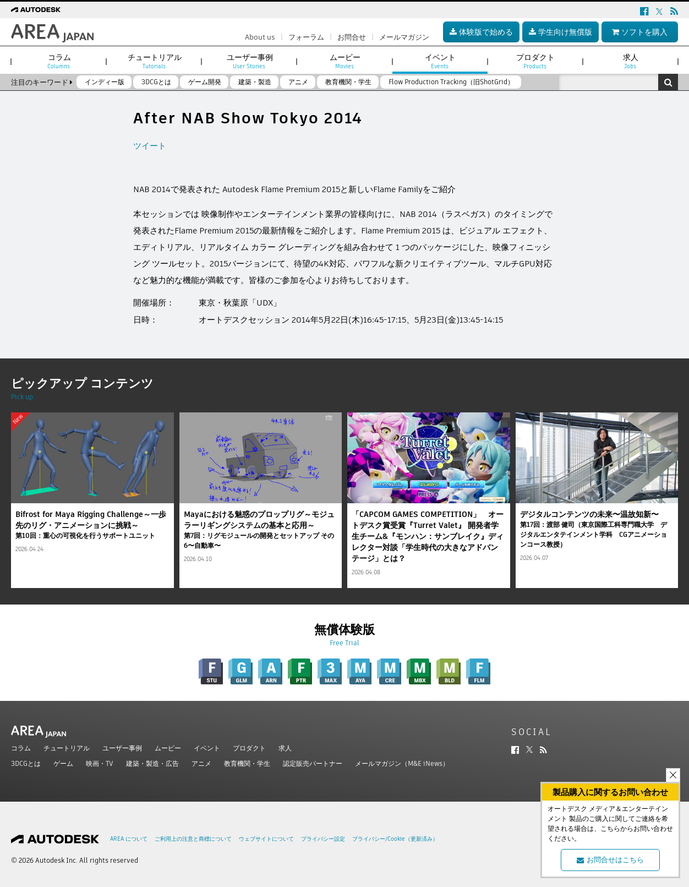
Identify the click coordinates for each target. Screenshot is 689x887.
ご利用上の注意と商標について (193, 839)
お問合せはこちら (610, 860)
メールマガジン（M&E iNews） (402, 763)
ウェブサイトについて (266, 839)
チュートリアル (66, 748)
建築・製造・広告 (152, 763)
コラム (21, 748)
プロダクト (249, 748)
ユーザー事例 (122, 748)
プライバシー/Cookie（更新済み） (395, 839)
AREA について (128, 839)
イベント (207, 748)
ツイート (149, 145)
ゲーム (63, 763)
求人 (285, 748)
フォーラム (306, 37)
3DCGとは (26, 763)
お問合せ (351, 37)
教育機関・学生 (247, 763)
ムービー (168, 748)
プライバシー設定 (323, 839)
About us (260, 37)
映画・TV (99, 763)
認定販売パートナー (312, 763)
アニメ (201, 763)
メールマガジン (404, 37)
